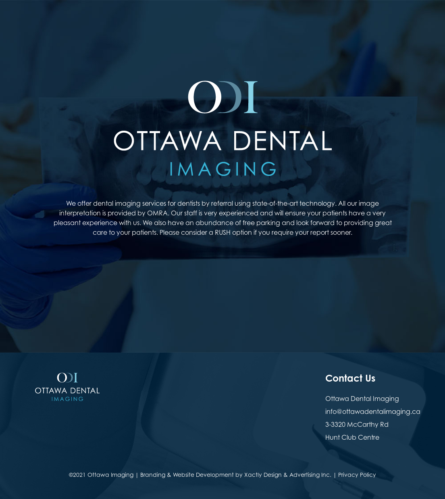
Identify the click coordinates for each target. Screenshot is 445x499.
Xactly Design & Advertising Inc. (287, 474)
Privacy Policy (357, 474)
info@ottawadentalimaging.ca (372, 411)
